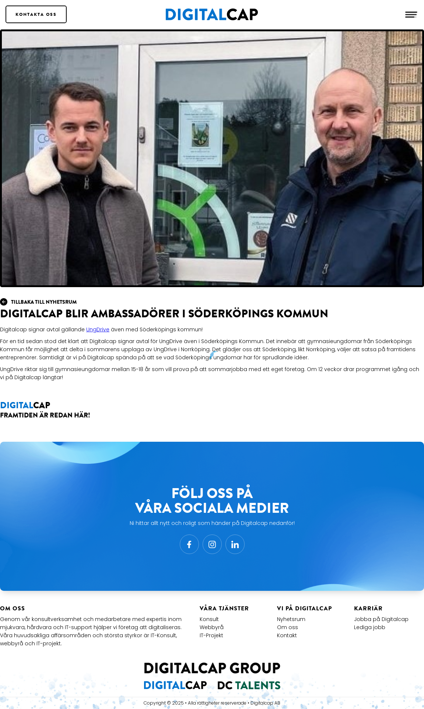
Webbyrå (212, 627)
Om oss (287, 627)
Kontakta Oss (36, 14)
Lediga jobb (369, 627)
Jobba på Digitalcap (381, 619)
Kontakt (287, 635)
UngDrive (97, 329)
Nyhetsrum (291, 619)
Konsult (209, 619)
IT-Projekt (211, 635)
